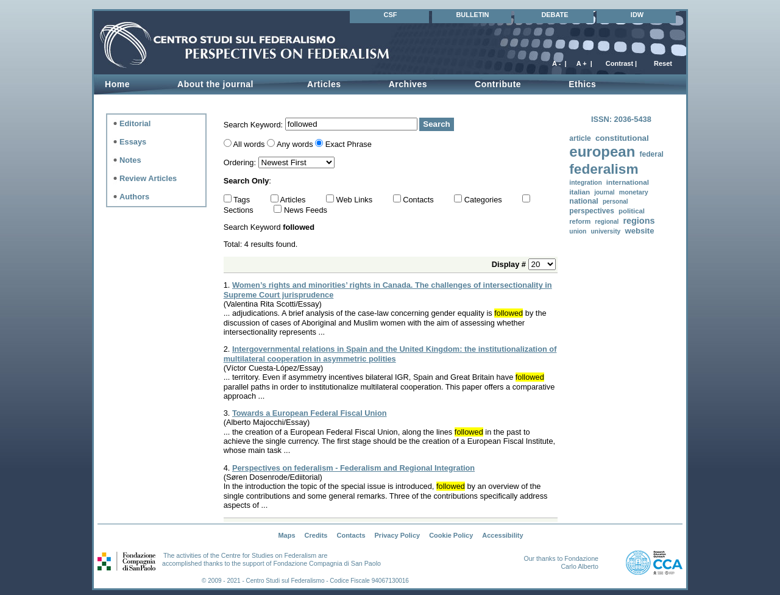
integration (585, 182)
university (606, 231)
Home (117, 84)
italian (579, 192)
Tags (242, 199)
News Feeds (305, 210)
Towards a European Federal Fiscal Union (309, 413)
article (579, 138)
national (583, 201)
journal (604, 192)
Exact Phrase (348, 144)
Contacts (419, 199)
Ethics (582, 84)
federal (651, 154)
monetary (633, 192)
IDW (637, 14)
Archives (408, 84)
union (577, 231)
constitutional (622, 138)
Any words (295, 144)
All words (249, 144)
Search (436, 124)
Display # (510, 264)
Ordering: (241, 162)
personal (615, 201)
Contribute (498, 84)
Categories (484, 199)
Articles (324, 84)
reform (579, 221)
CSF (390, 14)
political (632, 211)
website (639, 230)
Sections (240, 210)
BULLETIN (472, 14)
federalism (603, 169)
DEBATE (554, 14)
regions (638, 221)
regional (607, 221)
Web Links (355, 199)
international (627, 182)
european (602, 151)
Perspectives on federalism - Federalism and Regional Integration (353, 467)
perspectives (591, 211)
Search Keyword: (254, 124)
